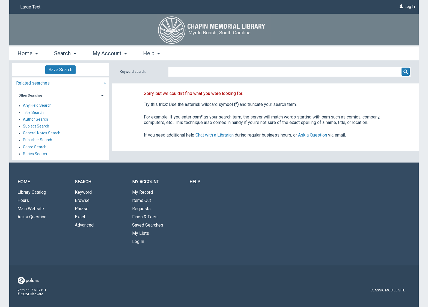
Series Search (35, 154)
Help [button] (151, 53)
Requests (141, 208)
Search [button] (65, 53)
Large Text (30, 7)
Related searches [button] (33, 83)
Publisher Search (37, 140)
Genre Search (34, 147)
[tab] (60, 82)
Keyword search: (133, 71)
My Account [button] (110, 53)
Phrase (81, 208)
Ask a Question (31, 216)
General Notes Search (41, 133)
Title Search (33, 112)
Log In (410, 6)
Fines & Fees (144, 216)
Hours (23, 200)
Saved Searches (147, 225)
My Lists (140, 233)
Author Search (35, 119)
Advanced (84, 225)
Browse (82, 200)
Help (194, 181)
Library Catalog (31, 192)
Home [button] (27, 53)
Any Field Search (37, 105)
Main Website (30, 208)
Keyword (83, 192)
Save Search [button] (60, 69)
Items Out (141, 200)
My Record (142, 192)
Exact (80, 216)
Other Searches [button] (31, 95)
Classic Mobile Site (387, 290)
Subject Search (36, 126)
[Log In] (401, 6)
